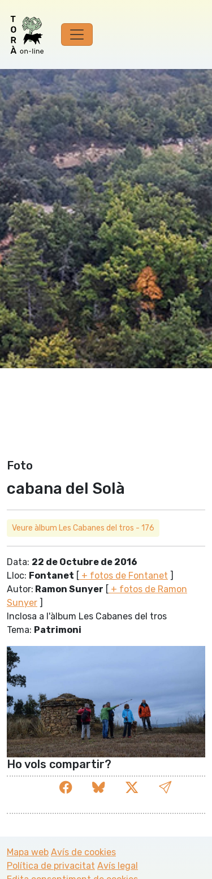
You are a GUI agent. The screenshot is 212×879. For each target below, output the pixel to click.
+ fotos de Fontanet (123, 575)
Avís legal (117, 865)
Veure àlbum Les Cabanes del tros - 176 (83, 528)
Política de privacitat (51, 865)
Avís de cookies (83, 852)
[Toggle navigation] (77, 34)
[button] (165, 787)
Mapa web (28, 852)
